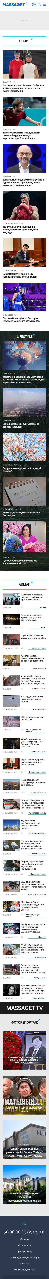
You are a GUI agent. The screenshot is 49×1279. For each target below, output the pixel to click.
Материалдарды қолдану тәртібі (25, 1257)
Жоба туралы (24, 1245)
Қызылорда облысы (37, 813)
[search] (39, 4)
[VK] (18, 1232)
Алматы (42, 627)
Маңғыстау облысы (37, 833)
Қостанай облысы (38, 792)
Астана (43, 607)
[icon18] (24, 1226)
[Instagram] (29, 1232)
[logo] (15, 4)
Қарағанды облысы (37, 772)
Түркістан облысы (38, 854)
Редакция (24, 1263)
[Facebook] (24, 1232)
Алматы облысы (39, 689)
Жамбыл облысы (38, 752)
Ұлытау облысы (39, 998)
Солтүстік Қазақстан (37, 894)
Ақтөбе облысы (39, 668)
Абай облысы (40, 957)
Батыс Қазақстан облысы (33, 730)
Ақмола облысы (39, 648)
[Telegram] (35, 1232)
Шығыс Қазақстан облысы (34, 915)
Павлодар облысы (38, 874)
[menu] (44, 4)
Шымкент (42, 937)
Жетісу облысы (39, 978)
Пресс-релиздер (24, 1251)
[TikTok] (6, 1232)
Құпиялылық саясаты (24, 1270)
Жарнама (24, 1239)
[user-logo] (34, 6)
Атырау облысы (39, 709)
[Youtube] (12, 1232)
